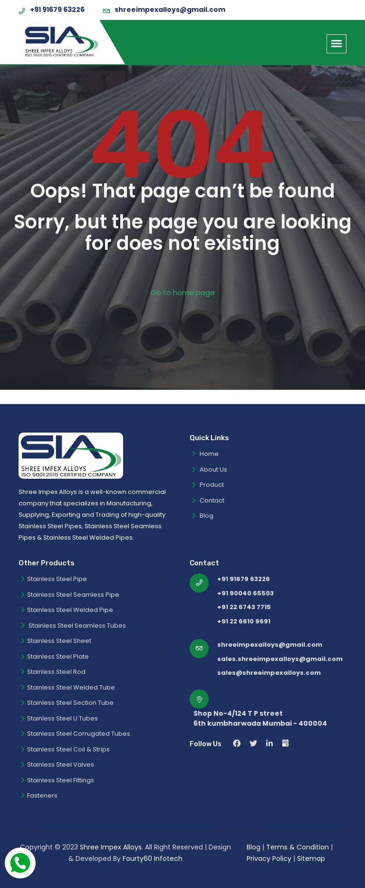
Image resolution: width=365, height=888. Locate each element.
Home (205, 453)
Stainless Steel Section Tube (67, 702)
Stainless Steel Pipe (54, 578)
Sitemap (311, 858)
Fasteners (39, 795)
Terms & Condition (298, 847)
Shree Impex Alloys (111, 847)
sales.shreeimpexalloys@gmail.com (280, 658)
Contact (208, 500)
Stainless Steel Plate (55, 656)
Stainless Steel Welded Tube (68, 687)
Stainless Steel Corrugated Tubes (75, 733)
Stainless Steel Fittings (57, 780)
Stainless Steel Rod (53, 671)
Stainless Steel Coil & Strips (65, 749)
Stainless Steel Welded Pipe (67, 609)
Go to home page (183, 292)
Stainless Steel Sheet (56, 640)
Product (208, 484)
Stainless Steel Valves (57, 764)
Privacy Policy (269, 858)
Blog (202, 515)
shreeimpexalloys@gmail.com (170, 9)
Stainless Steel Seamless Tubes (73, 625)
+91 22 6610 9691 (243, 621)
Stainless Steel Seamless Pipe (70, 594)
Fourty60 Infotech (152, 858)
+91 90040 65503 (245, 593)
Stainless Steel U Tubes (59, 718)
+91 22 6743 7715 (244, 607)
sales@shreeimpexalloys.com (269, 672)
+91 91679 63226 (57, 9)
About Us (209, 469)
